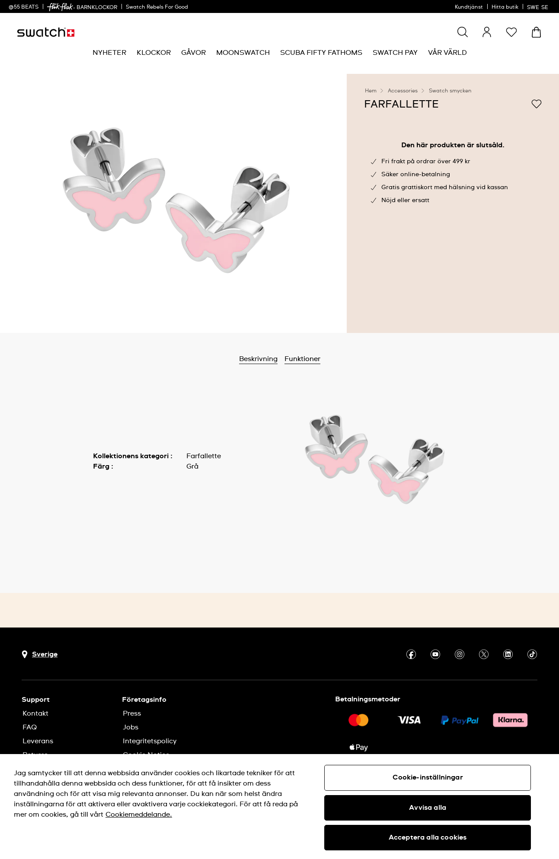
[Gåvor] (193, 52)
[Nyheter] (109, 52)
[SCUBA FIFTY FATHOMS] (321, 52)
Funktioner (302, 358)
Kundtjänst (469, 7)
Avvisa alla (427, 807)
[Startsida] (45, 32)
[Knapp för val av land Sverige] (39, 654)
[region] (279, 806)
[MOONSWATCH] (243, 52)
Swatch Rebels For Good (157, 7)
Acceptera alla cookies (428, 837)
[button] (511, 32)
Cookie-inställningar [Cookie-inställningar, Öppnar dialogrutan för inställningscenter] (428, 777)
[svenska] (539, 6)
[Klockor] (154, 52)
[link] (60, 7)
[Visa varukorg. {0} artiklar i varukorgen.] (536, 32)
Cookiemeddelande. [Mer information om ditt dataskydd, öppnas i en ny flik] (138, 814)
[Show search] (462, 32)
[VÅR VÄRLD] (447, 52)
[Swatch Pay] (395, 52)
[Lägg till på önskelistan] (536, 103)
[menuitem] (109, 53)
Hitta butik (505, 7)
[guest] (487, 32)
